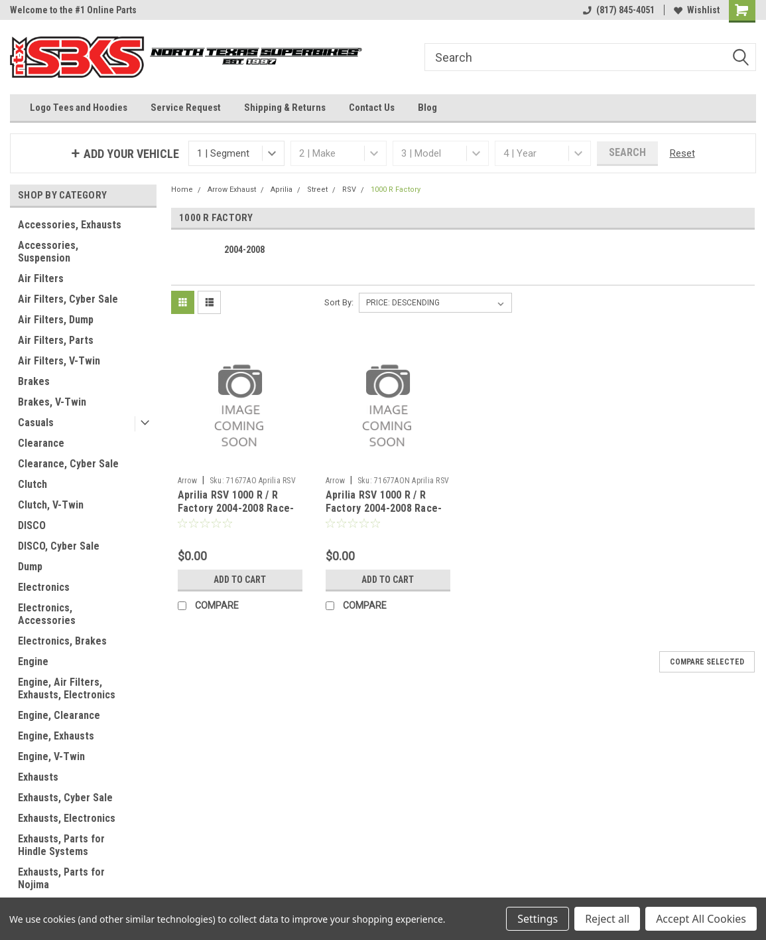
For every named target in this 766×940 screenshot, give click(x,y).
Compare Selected (707, 661)
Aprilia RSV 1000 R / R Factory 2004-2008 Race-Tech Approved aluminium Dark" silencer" (386, 514)
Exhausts (38, 777)
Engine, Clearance (59, 715)
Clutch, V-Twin (51, 505)
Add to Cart (240, 579)
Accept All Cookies (701, 918)
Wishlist (697, 10)
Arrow (187, 480)
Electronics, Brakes (62, 641)
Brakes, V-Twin (52, 402)
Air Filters (41, 278)
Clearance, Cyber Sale (68, 463)
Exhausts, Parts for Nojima (61, 878)
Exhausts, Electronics (66, 818)
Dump (30, 566)
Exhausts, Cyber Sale (65, 797)
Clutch (32, 484)
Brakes (34, 381)
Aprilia (281, 189)
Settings (537, 918)
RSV (349, 189)
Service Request (186, 108)
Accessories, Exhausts (69, 224)
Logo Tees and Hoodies (78, 108)
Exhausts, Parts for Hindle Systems (61, 845)
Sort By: (338, 302)
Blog (427, 108)
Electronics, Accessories (47, 614)
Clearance (41, 443)
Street (317, 189)
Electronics (44, 587)
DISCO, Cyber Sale (58, 546)
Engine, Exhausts (56, 736)
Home (182, 189)
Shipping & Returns (285, 108)
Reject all (607, 918)
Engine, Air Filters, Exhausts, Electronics (66, 688)
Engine (33, 661)
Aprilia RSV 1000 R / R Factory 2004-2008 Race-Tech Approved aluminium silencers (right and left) (238, 514)
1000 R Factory (395, 189)
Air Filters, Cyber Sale (68, 299)
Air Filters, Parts (56, 340)
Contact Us (372, 108)
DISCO (32, 525)
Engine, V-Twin (51, 756)
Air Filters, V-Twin (59, 360)
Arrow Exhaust (232, 189)
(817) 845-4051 (619, 10)
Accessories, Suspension (48, 251)
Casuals (36, 422)
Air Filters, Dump (56, 319)
